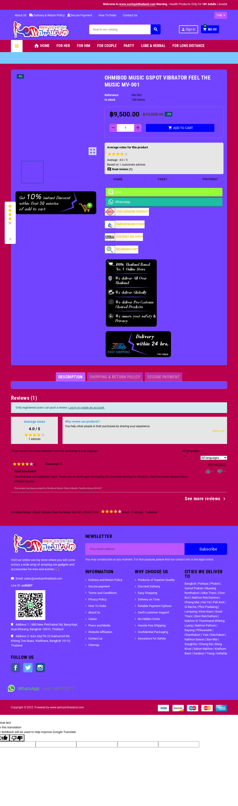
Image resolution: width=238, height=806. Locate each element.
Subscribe (206, 549)
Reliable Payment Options (155, 606)
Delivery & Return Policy (47, 15)
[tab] (70, 377)
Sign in (188, 29)
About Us (18, 15)
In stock (110, 99)
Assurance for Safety (152, 638)
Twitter (28, 667)
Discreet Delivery (149, 586)
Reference (112, 95)
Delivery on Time (149, 599)
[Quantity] (125, 128)
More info (219, 431)
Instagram (40, 667)
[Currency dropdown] (220, 15)
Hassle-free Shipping (151, 625)
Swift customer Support (153, 612)
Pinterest (207, 179)
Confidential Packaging (153, 632)
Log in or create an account (87, 407)
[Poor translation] (17, 737)
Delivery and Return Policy (105, 580)
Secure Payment (79, 15)
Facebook (15, 667)
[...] (57, 569)
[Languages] (191, 454)
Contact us (95, 638)
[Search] (124, 29)
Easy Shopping (147, 593)
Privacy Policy (97, 599)
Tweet (159, 179)
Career (92, 619)
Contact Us (128, 15)
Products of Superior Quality (156, 580)
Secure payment (99, 586)
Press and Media (99, 625)
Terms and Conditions (102, 593)
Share (114, 179)
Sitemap (93, 645)
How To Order (105, 15)
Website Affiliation (100, 632)
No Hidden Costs (149, 619)
